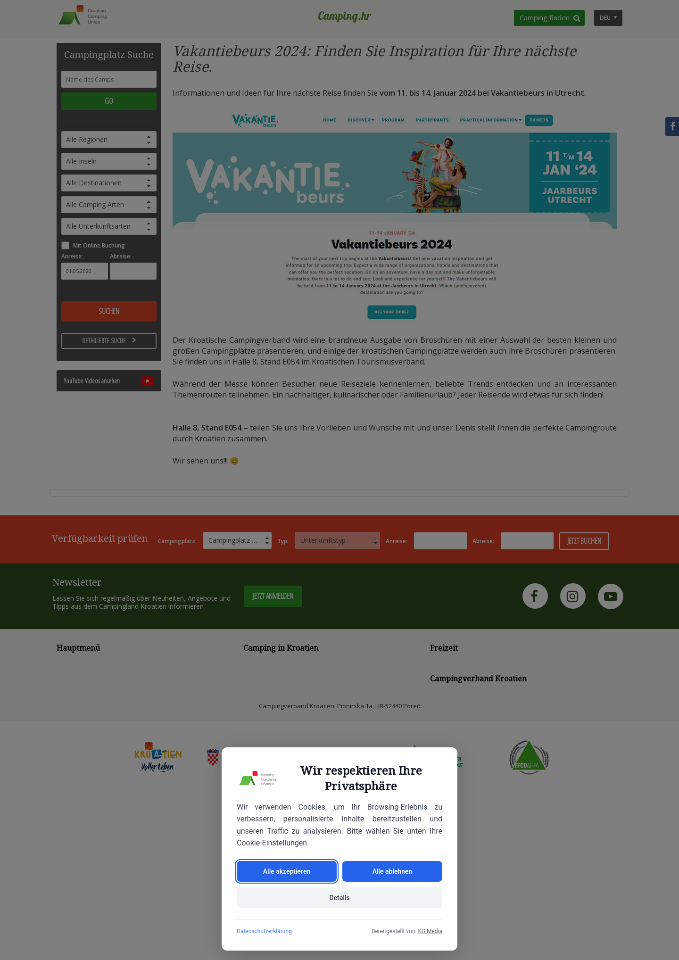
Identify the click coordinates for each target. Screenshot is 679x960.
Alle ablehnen (393, 871)
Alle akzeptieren (286, 871)
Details (339, 898)
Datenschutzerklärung (264, 931)
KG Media (430, 931)
